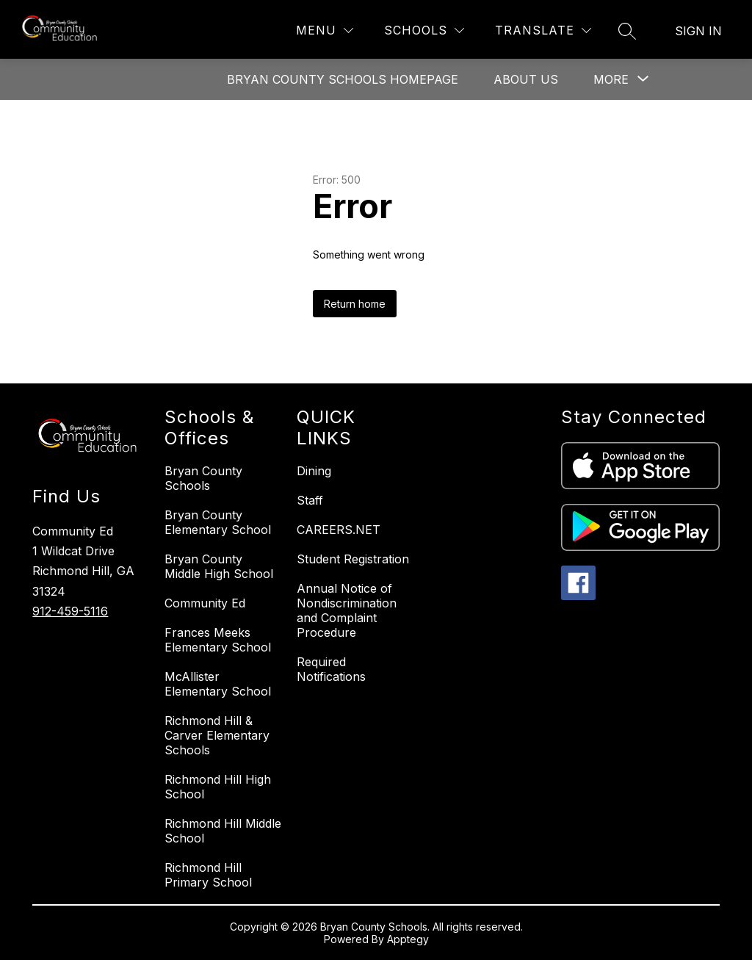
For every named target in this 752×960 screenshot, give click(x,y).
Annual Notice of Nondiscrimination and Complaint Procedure (347, 610)
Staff (310, 500)
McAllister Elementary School (217, 684)
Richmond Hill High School (217, 786)
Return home (355, 303)
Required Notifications (331, 669)
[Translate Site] (543, 30)
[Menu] (324, 30)
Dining (314, 470)
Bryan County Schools (203, 478)
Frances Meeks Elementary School (217, 639)
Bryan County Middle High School (218, 566)
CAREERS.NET (338, 529)
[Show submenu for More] (611, 79)
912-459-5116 (70, 611)
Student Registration (353, 559)
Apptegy (408, 939)
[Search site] (627, 31)
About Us (526, 79)
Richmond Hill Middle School (222, 830)
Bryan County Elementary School (217, 522)
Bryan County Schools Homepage (342, 79)
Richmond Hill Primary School (208, 874)
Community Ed (204, 603)
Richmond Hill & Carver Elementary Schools (217, 735)
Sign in (698, 31)
